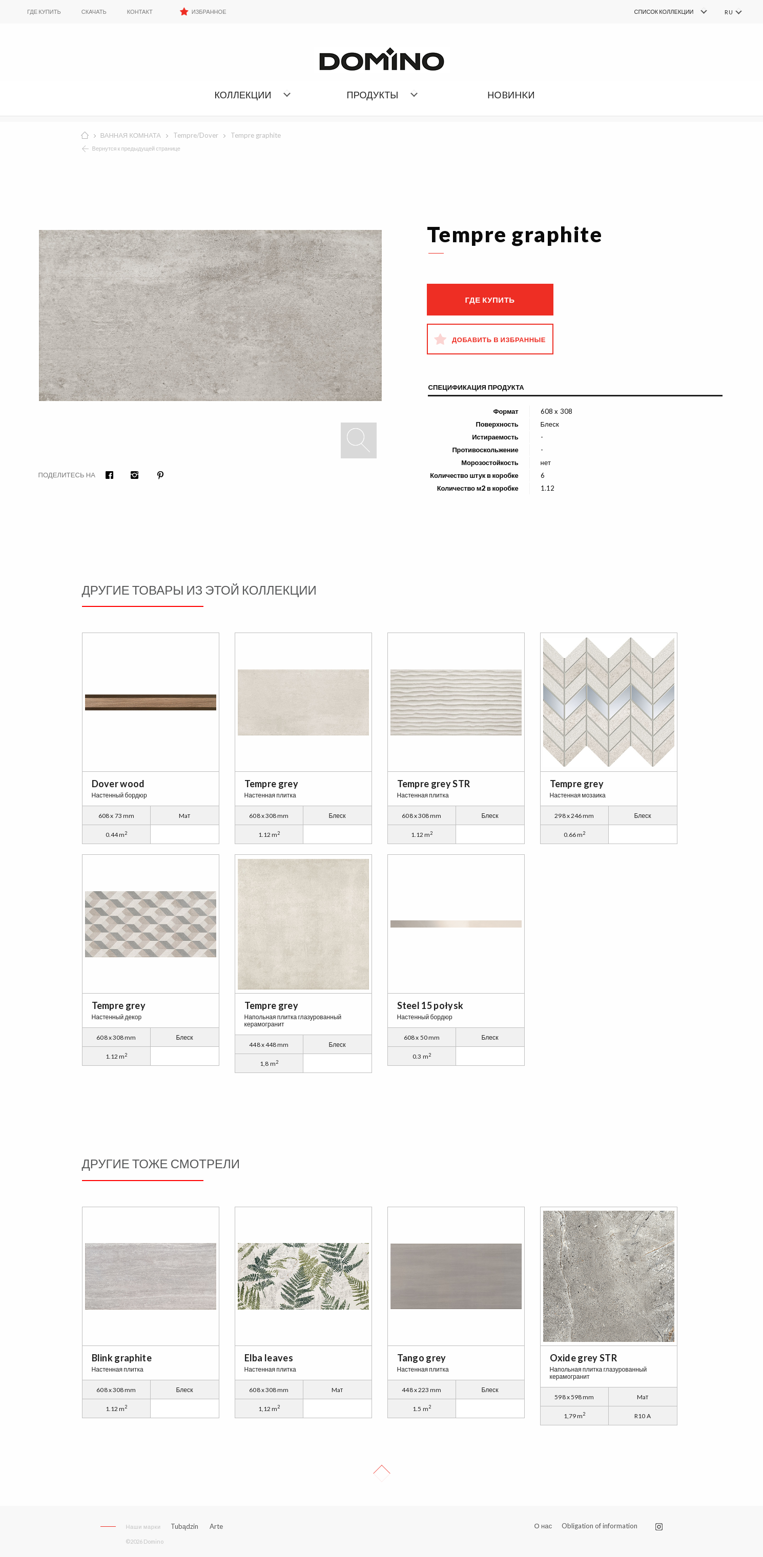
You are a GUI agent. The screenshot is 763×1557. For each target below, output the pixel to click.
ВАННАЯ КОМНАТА (130, 135)
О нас (543, 1526)
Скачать (94, 11)
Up (381, 1473)
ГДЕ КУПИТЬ (44, 11)
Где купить (489, 299)
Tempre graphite (256, 135)
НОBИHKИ (510, 95)
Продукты (373, 95)
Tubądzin (184, 1526)
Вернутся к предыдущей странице (136, 148)
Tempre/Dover (195, 135)
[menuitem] (655, 12)
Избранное (209, 11)
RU (728, 12)
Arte (216, 1526)
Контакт (140, 11)
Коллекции (242, 95)
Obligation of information (599, 1526)
